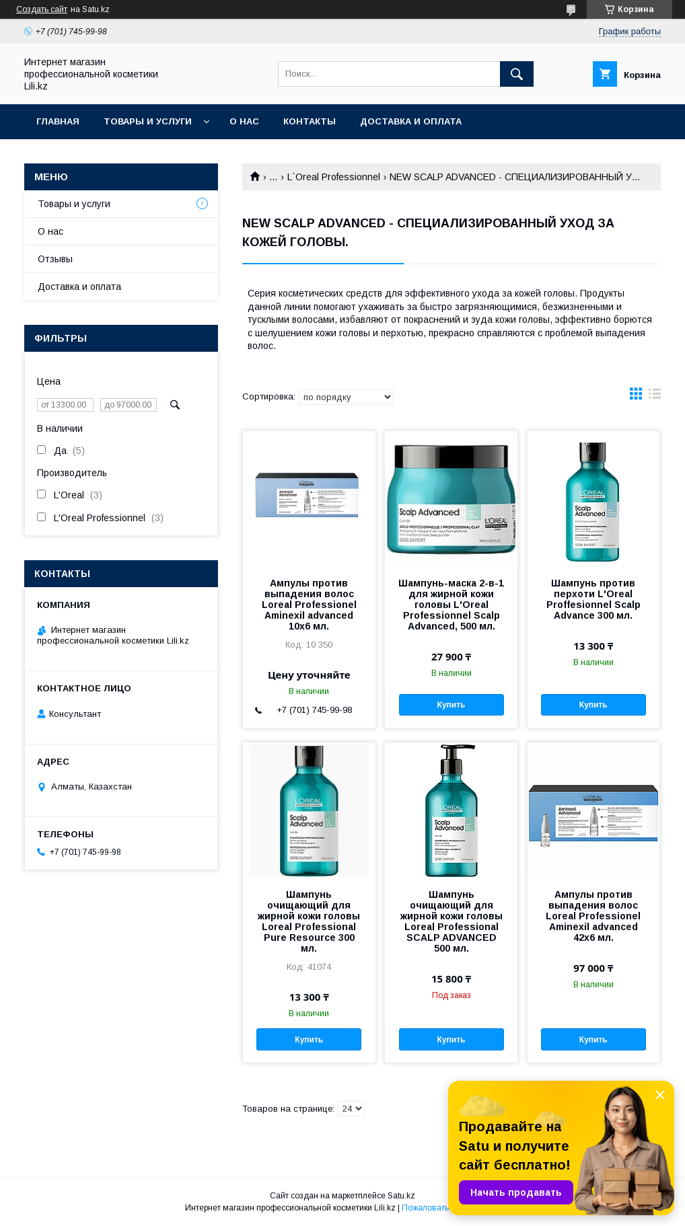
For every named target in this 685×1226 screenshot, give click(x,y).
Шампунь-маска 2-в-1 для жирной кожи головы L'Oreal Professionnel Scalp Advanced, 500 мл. (451, 604)
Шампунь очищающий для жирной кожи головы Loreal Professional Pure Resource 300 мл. (309, 921)
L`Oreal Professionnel (333, 176)
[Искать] (517, 74)
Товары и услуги (148, 121)
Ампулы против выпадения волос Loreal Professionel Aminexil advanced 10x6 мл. (309, 604)
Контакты (309, 121)
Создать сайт (41, 9)
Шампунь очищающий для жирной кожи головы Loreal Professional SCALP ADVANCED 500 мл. (451, 921)
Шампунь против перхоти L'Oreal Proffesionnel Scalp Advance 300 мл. (593, 599)
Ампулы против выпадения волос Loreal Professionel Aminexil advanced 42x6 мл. (593, 916)
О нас (244, 121)
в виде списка (655, 396)
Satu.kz (401, 1195)
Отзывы (55, 259)
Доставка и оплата (411, 121)
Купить (451, 705)
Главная (57, 121)
